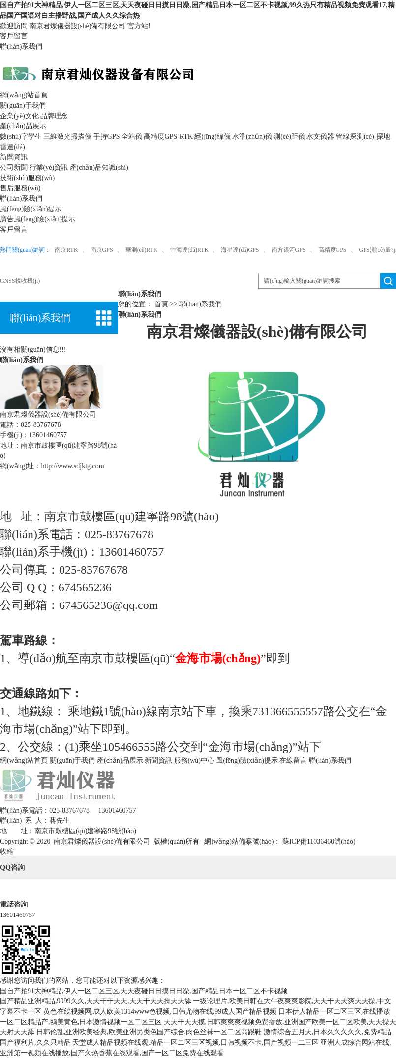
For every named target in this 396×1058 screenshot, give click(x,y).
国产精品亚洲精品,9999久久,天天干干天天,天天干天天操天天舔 (95, 1001)
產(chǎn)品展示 (23, 126)
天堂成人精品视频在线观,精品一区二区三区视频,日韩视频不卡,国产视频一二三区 (195, 1042)
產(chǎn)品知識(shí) (99, 167)
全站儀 (132, 136)
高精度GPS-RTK (168, 136)
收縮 (7, 851)
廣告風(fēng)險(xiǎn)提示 (37, 219)
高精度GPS (332, 249)
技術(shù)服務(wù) (27, 177)
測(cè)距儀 (289, 136)
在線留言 (293, 760)
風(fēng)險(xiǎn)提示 (30, 208)
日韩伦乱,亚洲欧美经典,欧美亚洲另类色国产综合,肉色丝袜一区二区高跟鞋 (149, 1032)
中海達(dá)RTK (189, 249)
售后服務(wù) (20, 188)
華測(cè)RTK (141, 249)
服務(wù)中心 (194, 760)
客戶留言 (14, 36)
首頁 (161, 304)
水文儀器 (320, 136)
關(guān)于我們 (23, 105)
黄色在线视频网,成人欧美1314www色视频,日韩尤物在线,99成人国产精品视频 (160, 1011)
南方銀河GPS (289, 249)
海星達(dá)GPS (240, 249)
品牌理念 (54, 116)
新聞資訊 (14, 157)
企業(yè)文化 (19, 116)
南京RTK (66, 249)
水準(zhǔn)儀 (252, 136)
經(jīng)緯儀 (212, 136)
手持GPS (106, 136)
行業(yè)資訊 (49, 167)
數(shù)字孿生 (21, 136)
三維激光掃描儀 (67, 136)
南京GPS (102, 249)
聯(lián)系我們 (21, 46)
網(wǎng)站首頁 (24, 95)
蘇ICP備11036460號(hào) (317, 841)
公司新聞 (14, 167)
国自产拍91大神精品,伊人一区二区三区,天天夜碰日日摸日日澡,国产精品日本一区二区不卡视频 (144, 991)
